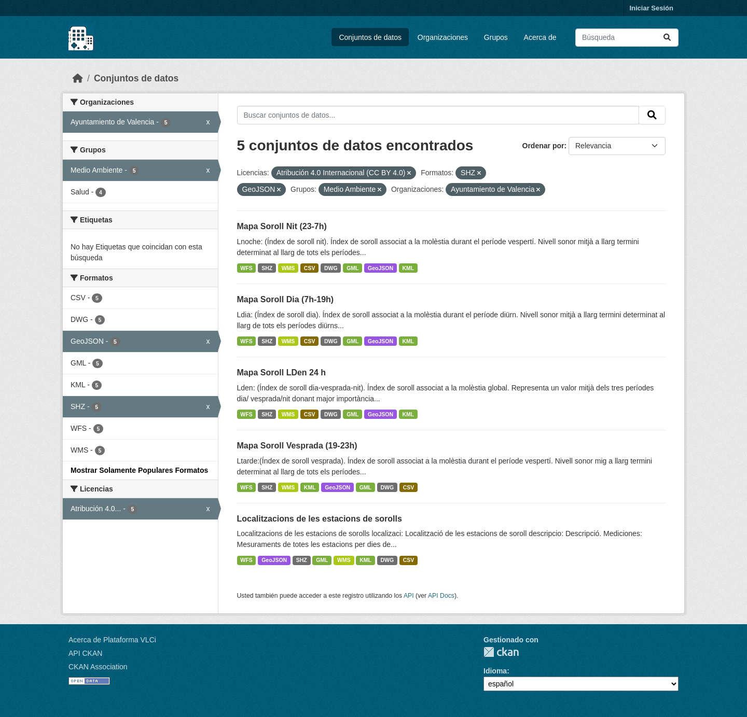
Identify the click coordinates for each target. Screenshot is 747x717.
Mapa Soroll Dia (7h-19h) (285, 299)
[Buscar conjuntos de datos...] (627, 38)
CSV (309, 268)
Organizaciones (443, 37)
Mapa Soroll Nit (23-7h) (282, 226)
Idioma (495, 671)
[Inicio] (78, 78)
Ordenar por (543, 146)
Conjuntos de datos (370, 37)
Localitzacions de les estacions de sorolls (319, 518)
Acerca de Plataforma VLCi (112, 640)
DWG (331, 268)
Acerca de (540, 37)
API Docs (441, 595)
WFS (246, 268)
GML (352, 268)
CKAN (501, 651)
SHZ (266, 268)
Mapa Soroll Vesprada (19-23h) (297, 445)
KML (408, 268)
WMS (288, 268)
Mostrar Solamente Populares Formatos (139, 470)
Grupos (496, 37)
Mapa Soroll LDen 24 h (281, 372)
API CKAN (85, 653)
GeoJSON (380, 268)
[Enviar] (667, 38)
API (409, 595)
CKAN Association (98, 667)
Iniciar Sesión (651, 8)
